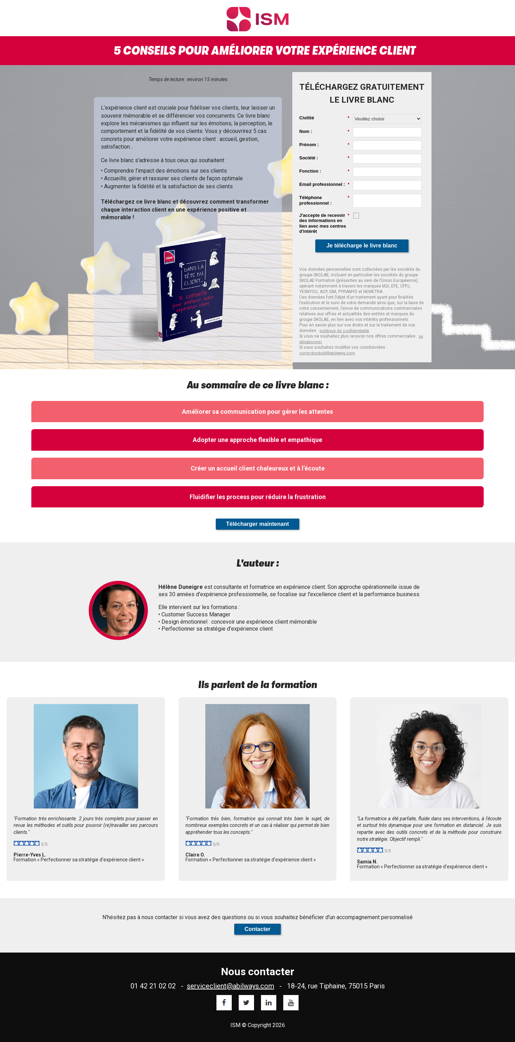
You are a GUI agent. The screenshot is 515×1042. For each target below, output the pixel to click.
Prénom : (324, 145)
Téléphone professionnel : (324, 200)
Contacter (258, 929)
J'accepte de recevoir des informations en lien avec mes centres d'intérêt (324, 223)
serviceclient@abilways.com (230, 986)
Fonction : (324, 171)
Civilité (324, 118)
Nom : (324, 131)
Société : (324, 158)
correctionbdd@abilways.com (327, 353)
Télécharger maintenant (257, 524)
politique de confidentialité (344, 331)
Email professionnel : (324, 184)
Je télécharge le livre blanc (361, 245)
